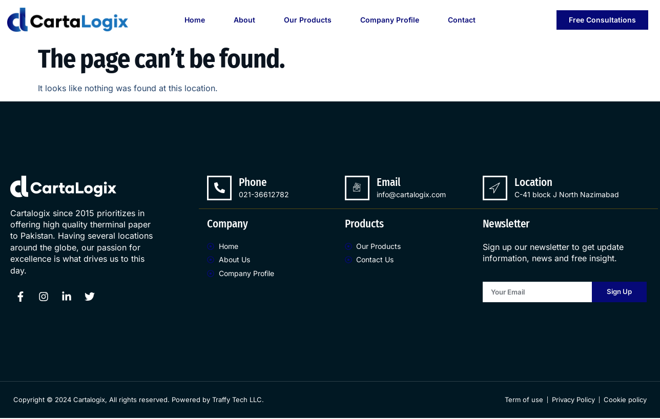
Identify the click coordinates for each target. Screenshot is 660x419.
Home (194, 19)
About (244, 19)
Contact (462, 19)
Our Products (308, 19)
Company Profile (389, 19)
